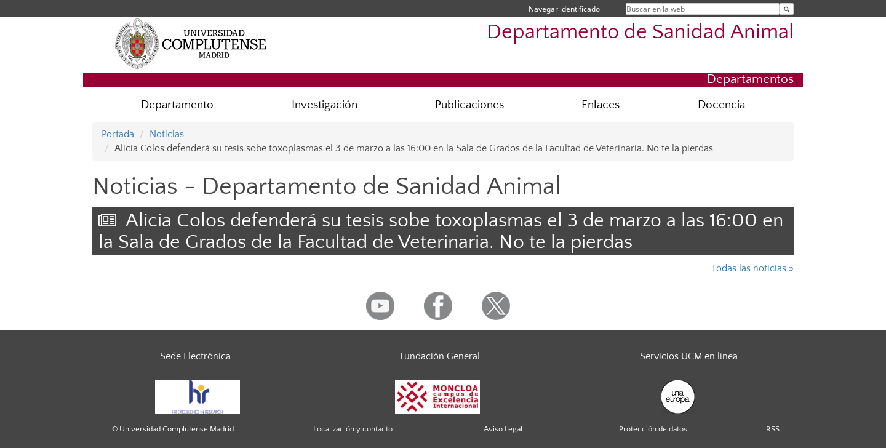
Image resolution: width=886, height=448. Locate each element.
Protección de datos (653, 429)
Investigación (324, 104)
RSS (773, 429)
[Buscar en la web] (787, 9)
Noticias (167, 134)
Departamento (177, 104)
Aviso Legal (503, 429)
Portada (118, 134)
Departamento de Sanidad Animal (640, 32)
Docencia (721, 104)
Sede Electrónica (195, 356)
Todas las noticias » (752, 268)
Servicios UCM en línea (689, 356)
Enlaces (600, 104)
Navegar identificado (564, 9)
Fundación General (440, 356)
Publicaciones (469, 104)
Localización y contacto (353, 429)
